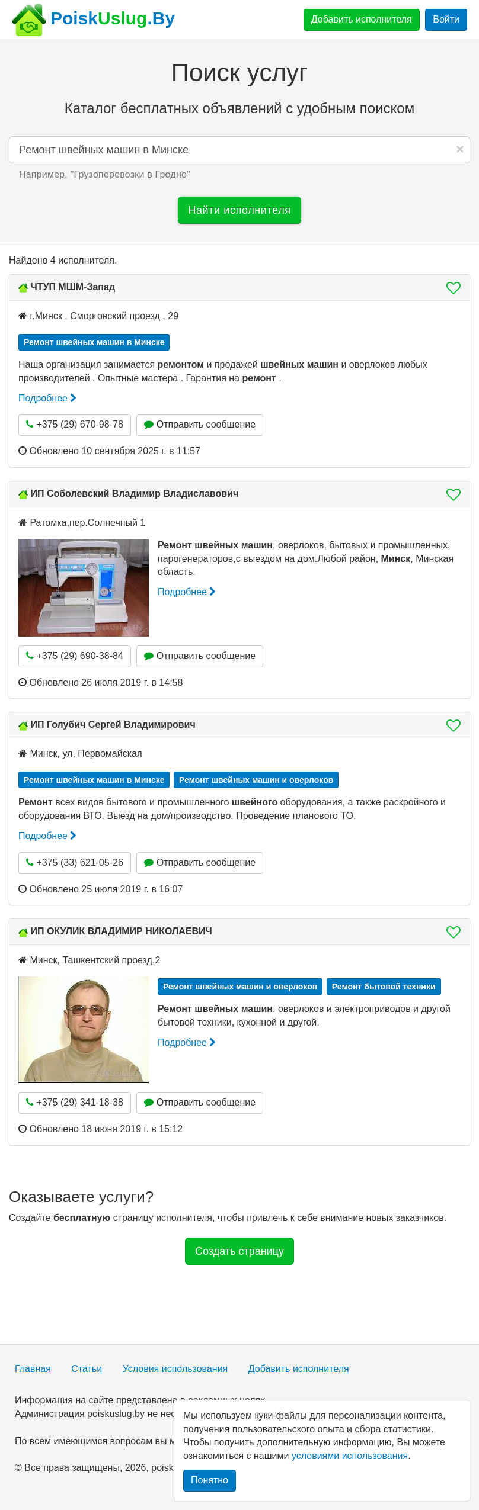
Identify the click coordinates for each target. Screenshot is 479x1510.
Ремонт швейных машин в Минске (94, 342)
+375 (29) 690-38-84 (74, 656)
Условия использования (175, 1369)
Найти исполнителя (239, 210)
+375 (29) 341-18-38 (74, 1102)
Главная (33, 1369)
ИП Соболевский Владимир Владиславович (134, 494)
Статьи (86, 1369)
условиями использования (350, 1456)
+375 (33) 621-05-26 (74, 862)
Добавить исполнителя (361, 19)
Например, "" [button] (104, 174)
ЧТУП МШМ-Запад (72, 287)
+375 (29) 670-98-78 (74, 424)
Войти (446, 19)
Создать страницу (239, 1251)
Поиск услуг (239, 72)
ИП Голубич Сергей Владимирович (112, 724)
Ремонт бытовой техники (384, 986)
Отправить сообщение (200, 424)
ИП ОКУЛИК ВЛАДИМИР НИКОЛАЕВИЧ (121, 931)
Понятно (209, 1480)
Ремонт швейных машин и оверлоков (256, 780)
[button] (450, 288)
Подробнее (47, 398)
